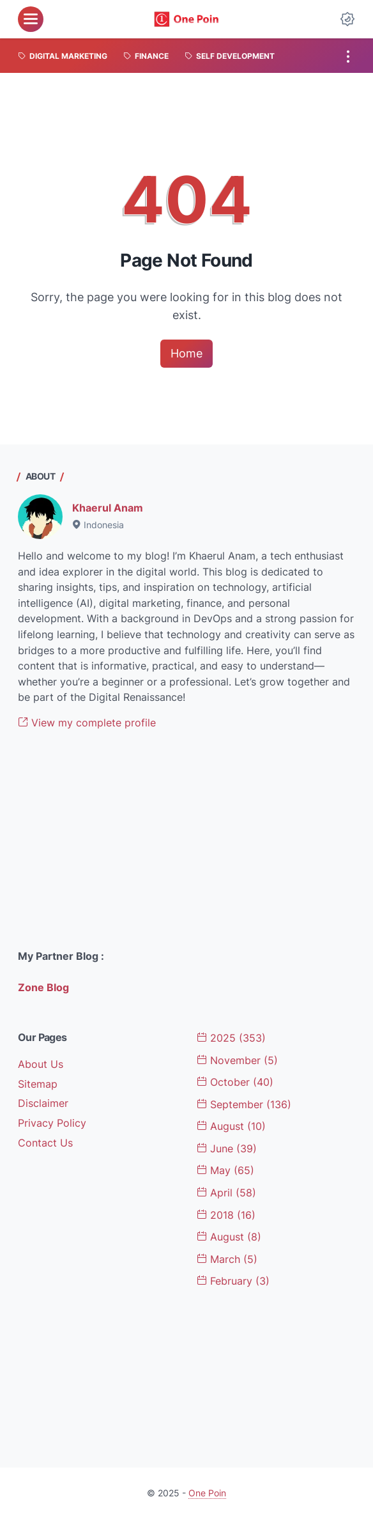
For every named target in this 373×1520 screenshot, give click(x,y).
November (237, 1060)
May (225, 1170)
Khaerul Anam (107, 508)
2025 (231, 1038)
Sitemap (37, 1084)
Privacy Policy (52, 1123)
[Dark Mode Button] (347, 19)
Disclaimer (43, 1103)
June (227, 1149)
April (226, 1193)
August (231, 1126)
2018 (226, 1215)
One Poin (207, 1493)
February (233, 1281)
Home (186, 353)
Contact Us (45, 1143)
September (244, 1105)
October (235, 1082)
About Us (40, 1064)
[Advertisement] (186, 840)
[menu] (30, 19)
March (227, 1259)
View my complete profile (87, 723)
